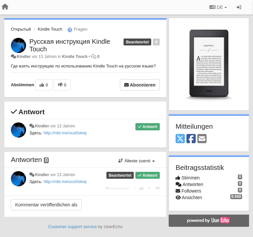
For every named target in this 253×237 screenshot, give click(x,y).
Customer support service (72, 226)
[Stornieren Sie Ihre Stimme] (149, 188)
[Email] (202, 139)
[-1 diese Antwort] (157, 188)
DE (218, 7)
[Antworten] (117, 188)
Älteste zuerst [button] (136, 160)
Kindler (23, 56)
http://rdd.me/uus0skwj (64, 132)
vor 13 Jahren (62, 126)
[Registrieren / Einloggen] (239, 7)
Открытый (21, 29)
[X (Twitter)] (180, 139)
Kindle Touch (50, 29)
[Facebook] (191, 139)
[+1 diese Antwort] (141, 188)
